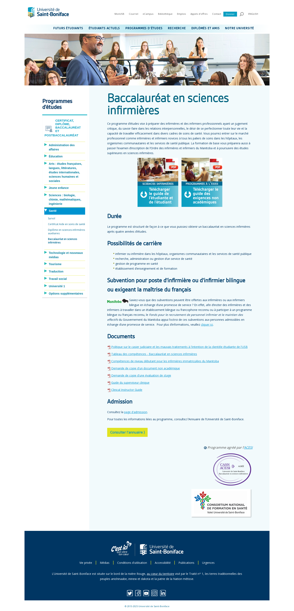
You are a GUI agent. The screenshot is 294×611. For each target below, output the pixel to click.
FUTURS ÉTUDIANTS (68, 28)
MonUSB (119, 13)
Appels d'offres (199, 13)
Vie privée (85, 563)
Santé (53, 210)
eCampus (148, 13)
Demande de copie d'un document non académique (145, 368)
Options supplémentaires (66, 293)
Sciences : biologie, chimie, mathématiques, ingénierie (65, 199)
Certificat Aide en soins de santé (66, 224)
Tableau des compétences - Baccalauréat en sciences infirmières (154, 354)
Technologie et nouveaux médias (66, 255)
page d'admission (135, 412)
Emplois (181, 13)
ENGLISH (253, 13)
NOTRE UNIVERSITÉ (239, 28)
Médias (104, 563)
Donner (230, 14)
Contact (216, 13)
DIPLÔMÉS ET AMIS (205, 28)
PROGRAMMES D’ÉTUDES (143, 28)
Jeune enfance (59, 187)
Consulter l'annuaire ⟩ (127, 432)
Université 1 (57, 286)
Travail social (58, 278)
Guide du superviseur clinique (130, 383)
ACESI (248, 447)
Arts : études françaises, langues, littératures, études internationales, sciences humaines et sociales (65, 172)
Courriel (133, 13)
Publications (186, 563)
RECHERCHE (177, 28)
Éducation (56, 156)
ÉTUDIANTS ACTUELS (104, 28)
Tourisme (55, 264)
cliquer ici (207, 324)
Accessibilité (163, 563)
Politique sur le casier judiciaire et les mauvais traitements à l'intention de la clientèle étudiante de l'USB (177, 347)
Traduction (56, 271)
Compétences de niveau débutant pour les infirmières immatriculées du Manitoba (165, 361)
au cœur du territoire (160, 574)
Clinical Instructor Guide (126, 390)
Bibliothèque (165, 13)
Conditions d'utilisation (132, 563)
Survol (51, 218)
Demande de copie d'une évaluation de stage (141, 375)
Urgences (208, 563)
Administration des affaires (62, 147)
